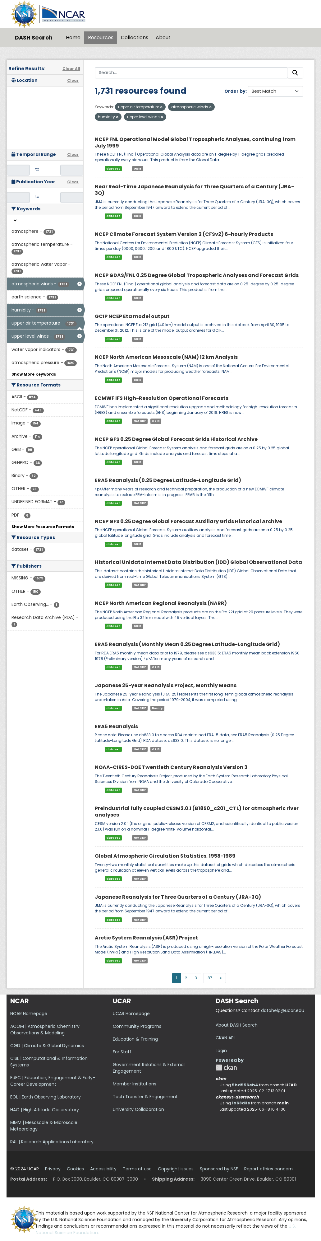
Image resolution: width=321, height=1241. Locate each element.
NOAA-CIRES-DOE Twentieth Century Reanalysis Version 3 (171, 767)
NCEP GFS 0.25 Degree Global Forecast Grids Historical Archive (176, 439)
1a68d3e (241, 1103)
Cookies (75, 1169)
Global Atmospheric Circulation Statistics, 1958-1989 (165, 855)
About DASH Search (237, 1025)
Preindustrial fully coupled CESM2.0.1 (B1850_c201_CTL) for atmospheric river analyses (197, 811)
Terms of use (137, 1169)
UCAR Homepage (131, 1013)
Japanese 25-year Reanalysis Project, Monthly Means (165, 685)
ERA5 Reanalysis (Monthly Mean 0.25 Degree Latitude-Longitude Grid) (187, 644)
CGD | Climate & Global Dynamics (47, 1045)
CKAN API (225, 1038)
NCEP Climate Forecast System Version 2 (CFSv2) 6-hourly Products (184, 234)
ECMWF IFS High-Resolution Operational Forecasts (161, 398)
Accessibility (103, 1169)
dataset (113, 168)
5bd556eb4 (245, 1085)
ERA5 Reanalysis (116, 726)
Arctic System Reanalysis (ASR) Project (146, 937)
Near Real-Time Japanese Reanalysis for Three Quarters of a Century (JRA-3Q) (194, 190)
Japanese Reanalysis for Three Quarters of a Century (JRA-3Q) (178, 897)
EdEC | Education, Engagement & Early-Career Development (52, 1081)
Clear (73, 80)
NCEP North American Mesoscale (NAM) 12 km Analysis (166, 357)
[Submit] (295, 72)
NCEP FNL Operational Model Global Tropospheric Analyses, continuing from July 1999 (195, 142)
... (202, 975)
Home (73, 37)
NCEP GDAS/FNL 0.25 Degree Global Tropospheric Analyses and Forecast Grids (197, 275)
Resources (100, 37)
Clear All (71, 68)
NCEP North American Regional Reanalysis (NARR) (161, 603)
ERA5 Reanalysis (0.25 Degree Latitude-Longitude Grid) (168, 480)
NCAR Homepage (28, 1013)
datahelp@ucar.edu (282, 1010)
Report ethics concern (268, 1169)
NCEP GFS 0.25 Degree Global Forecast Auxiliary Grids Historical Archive (188, 521)
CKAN (226, 1067)
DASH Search (34, 37)
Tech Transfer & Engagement (145, 1096)
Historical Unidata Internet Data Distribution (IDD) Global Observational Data (198, 562)
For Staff (122, 1052)
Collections (134, 37)
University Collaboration (138, 1109)
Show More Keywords (33, 374)
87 (210, 978)
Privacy (53, 1169)
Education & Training (135, 1039)
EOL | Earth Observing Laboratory (45, 1097)
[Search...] (191, 72)
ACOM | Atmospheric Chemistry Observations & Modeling (45, 1029)
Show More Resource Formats (42, 526)
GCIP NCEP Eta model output (132, 316)
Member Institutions (134, 1084)
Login (221, 1050)
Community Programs (137, 1026)
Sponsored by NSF (219, 1169)
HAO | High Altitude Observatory (44, 1110)
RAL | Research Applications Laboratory (52, 1142)
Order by (234, 91)
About (163, 37)
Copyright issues (176, 1169)
